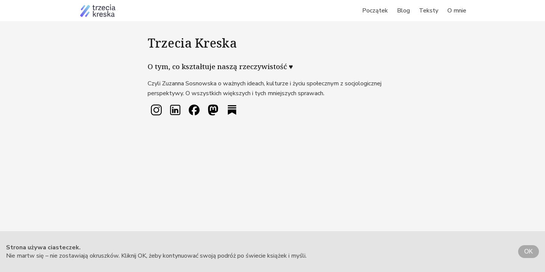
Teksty (428, 10)
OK (528, 251)
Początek (375, 10)
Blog (403, 10)
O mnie (456, 10)
